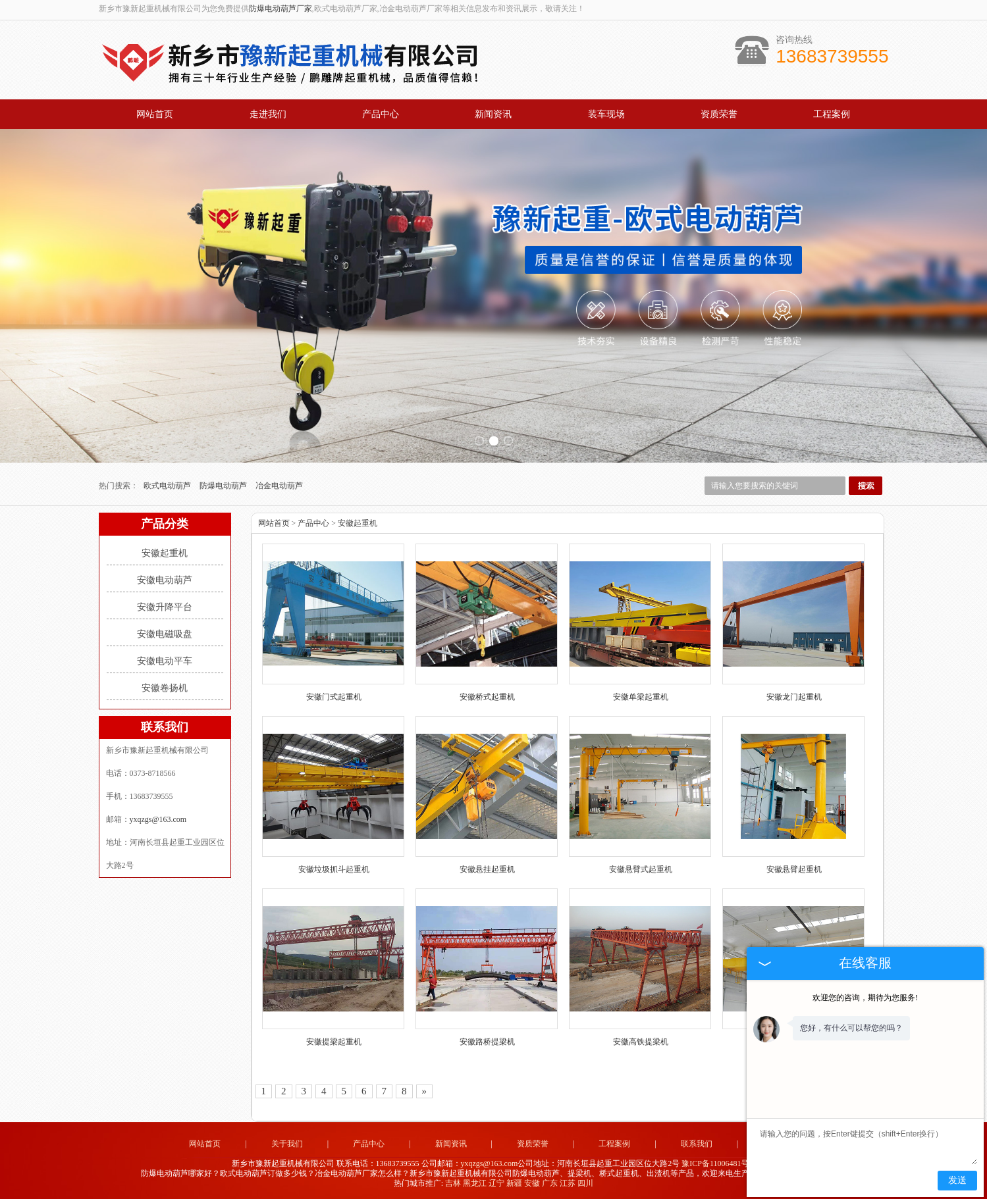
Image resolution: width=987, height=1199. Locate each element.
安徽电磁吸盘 (164, 634)
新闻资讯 (493, 114)
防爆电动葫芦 (224, 485)
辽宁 (496, 1183)
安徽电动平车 (164, 661)
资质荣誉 (719, 114)
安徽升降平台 (164, 607)
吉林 (453, 1183)
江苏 (567, 1183)
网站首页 (154, 114)
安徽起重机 (165, 553)
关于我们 (287, 1143)
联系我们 (696, 1143)
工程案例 (831, 114)
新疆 (514, 1183)
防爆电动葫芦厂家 (280, 8)
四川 (585, 1183)
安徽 (532, 1183)
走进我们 (268, 114)
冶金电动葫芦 (279, 485)
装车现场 (606, 114)
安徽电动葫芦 (164, 580)
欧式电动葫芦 (168, 485)
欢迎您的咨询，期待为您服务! (865, 997)
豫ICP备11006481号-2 (718, 1163)
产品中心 (380, 114)
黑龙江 (475, 1183)
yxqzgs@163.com (158, 819)
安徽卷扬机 (165, 688)
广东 (550, 1183)
